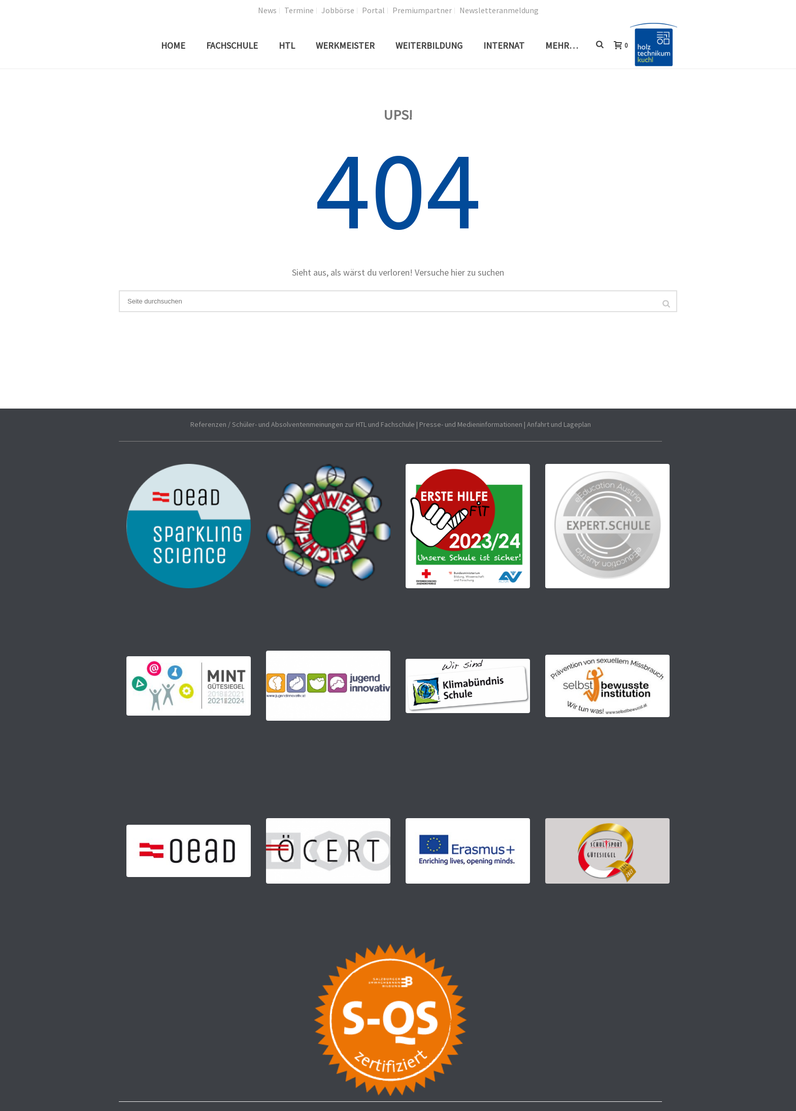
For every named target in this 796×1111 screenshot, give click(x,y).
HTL (287, 45)
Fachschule (232, 45)
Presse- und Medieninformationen (470, 424)
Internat (503, 45)
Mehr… (561, 45)
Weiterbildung (428, 45)
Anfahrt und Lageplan (559, 424)
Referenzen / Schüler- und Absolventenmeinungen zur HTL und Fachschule (302, 424)
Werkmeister (345, 45)
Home (173, 45)
